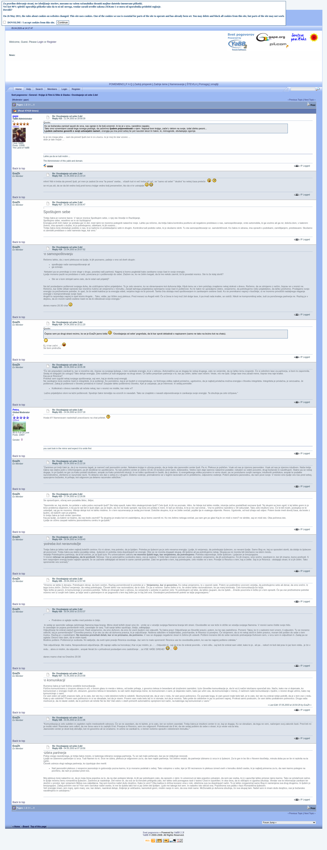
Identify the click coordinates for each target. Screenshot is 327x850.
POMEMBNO (116, 84)
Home (19, 89)
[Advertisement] (164, 70)
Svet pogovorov (19, 95)
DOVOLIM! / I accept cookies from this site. (31, 22)
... (32, 105)
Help (28, 89)
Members (52, 89)
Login (40, 41)
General (33, 95)
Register (52, 41)
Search (39, 89)
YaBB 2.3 (179, 832)
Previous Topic (296, 100)
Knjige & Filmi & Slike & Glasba (54, 95)
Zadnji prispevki (143, 84)
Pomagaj (204, 84)
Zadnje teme (161, 84)
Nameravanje (177, 84)
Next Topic (309, 100)
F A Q (129, 84)
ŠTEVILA (192, 84)
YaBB (145, 835)
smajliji (214, 84)
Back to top (19, 168)
